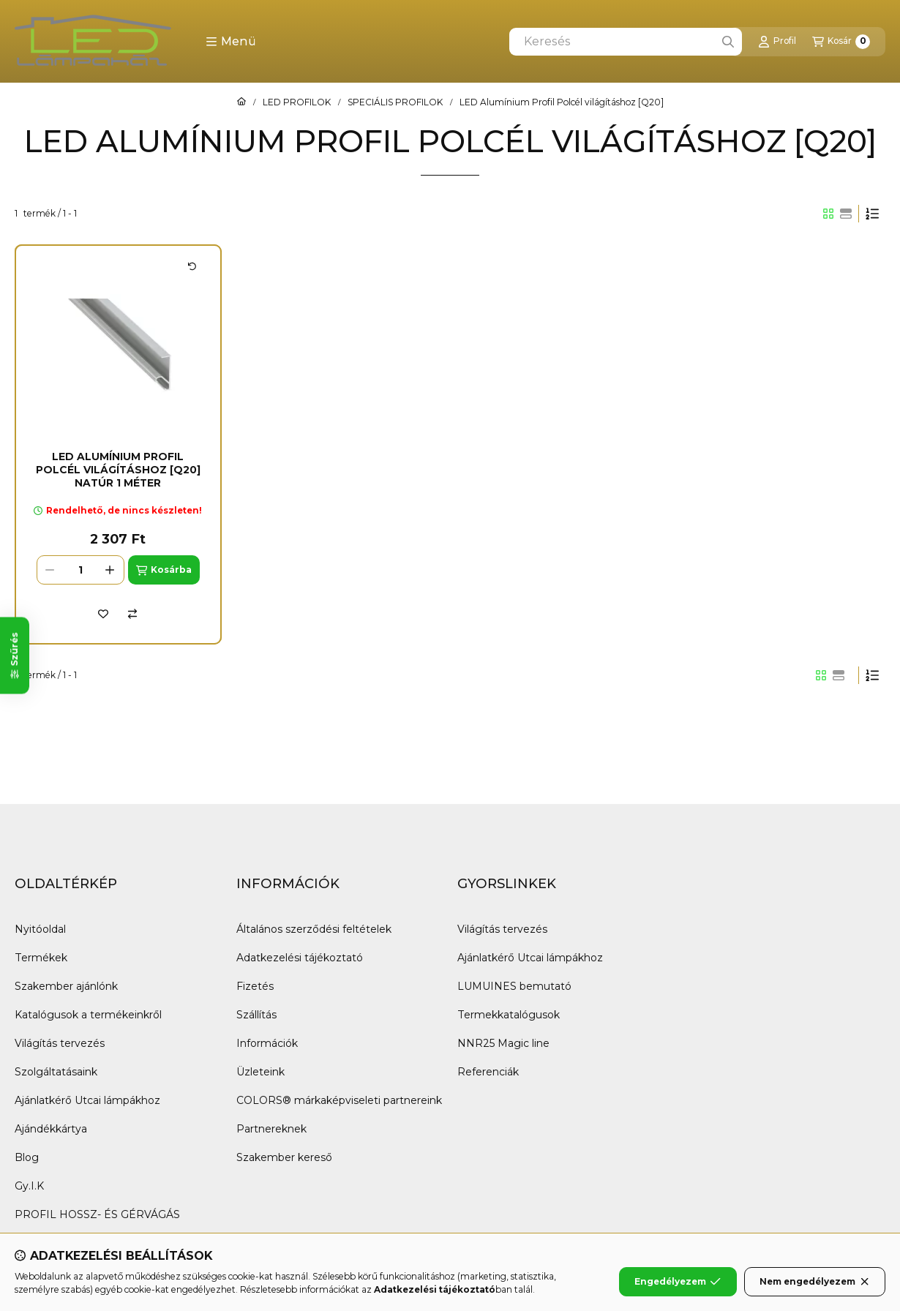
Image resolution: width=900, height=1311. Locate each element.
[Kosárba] (164, 570)
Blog (27, 1157)
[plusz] (110, 570)
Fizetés (255, 986)
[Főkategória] (241, 102)
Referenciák (488, 1071)
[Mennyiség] (80, 570)
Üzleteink (260, 1071)
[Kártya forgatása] (192, 266)
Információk (267, 1043)
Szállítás (256, 1014)
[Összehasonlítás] (132, 613)
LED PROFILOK (297, 102)
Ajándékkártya (51, 1128)
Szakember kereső (284, 1157)
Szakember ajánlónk (66, 986)
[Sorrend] (872, 213)
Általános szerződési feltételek (313, 929)
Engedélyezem (677, 1282)
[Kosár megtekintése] (841, 41)
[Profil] (777, 41)
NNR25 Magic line (503, 1043)
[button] (230, 41)
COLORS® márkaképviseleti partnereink (339, 1100)
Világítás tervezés (60, 1043)
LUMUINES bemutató (514, 986)
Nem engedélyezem (815, 1282)
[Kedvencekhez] (103, 613)
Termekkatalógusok (508, 1014)
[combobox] (626, 41)
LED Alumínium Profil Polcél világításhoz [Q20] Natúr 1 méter (118, 469)
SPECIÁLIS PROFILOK (395, 102)
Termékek (41, 957)
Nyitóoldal (40, 929)
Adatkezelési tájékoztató (299, 957)
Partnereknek (271, 1128)
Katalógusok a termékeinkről (88, 1014)
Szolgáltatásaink (56, 1071)
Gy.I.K (29, 1185)
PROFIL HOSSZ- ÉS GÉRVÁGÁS (97, 1214)
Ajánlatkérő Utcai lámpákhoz (87, 1100)
